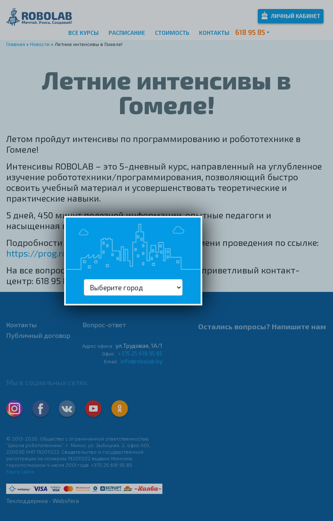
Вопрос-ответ (104, 324)
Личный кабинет (290, 15)
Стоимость (172, 32)
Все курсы (83, 32)
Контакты (214, 32)
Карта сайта (20, 471)
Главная (15, 44)
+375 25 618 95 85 (140, 353)
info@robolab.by (141, 361)
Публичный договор (38, 335)
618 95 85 (250, 32)
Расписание (127, 32)
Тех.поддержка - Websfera (42, 500)
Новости (40, 44)
